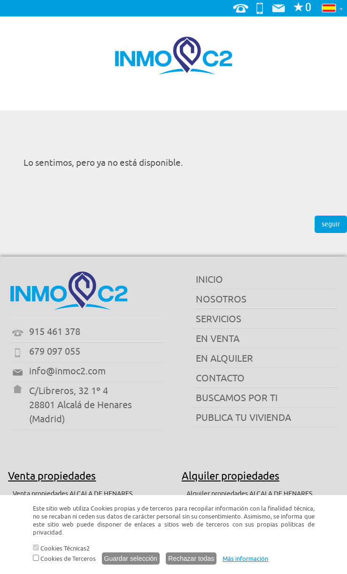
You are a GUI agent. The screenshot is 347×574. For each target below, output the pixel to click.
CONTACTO (220, 378)
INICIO (209, 280)
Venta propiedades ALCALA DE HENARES (72, 494)
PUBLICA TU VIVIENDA (243, 418)
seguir (331, 224)
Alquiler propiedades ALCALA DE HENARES (249, 494)
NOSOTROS (221, 299)
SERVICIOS (218, 319)
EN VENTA (217, 339)
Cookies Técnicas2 (61, 548)
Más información (245, 559)
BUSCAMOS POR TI (237, 398)
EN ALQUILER (224, 359)
